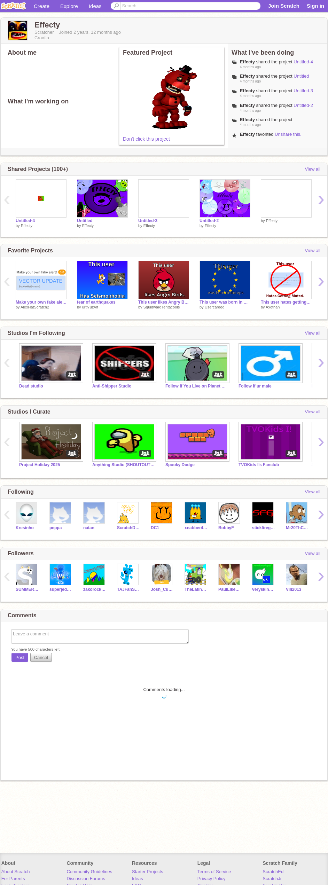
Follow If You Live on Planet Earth (196, 386)
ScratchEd (273, 871)
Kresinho (25, 527)
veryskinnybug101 (263, 589)
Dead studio (31, 386)
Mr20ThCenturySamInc (297, 527)
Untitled (301, 76)
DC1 (155, 527)
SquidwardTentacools (161, 307)
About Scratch (15, 871)
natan (88, 527)
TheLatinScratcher (196, 589)
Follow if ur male (255, 386)
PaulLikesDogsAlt (230, 589)
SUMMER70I (27, 589)
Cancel (41, 657)
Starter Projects (147, 871)
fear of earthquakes (96, 302)
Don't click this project (146, 139)
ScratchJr (272, 878)
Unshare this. (288, 134)
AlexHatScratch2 (35, 307)
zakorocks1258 (95, 589)
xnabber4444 (196, 527)
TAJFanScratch (128, 589)
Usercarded (215, 307)
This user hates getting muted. (286, 302)
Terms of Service (214, 871)
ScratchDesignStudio (128, 527)
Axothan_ (274, 307)
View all (312, 169)
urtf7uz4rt (90, 307)
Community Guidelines (89, 871)
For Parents (13, 878)
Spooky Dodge (180, 464)
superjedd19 (61, 589)
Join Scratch (283, 6)
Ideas (95, 6)
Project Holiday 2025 (39, 464)
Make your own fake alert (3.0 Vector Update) (41, 302)
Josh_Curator (162, 589)
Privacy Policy (211, 878)
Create (41, 6)
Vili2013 (293, 589)
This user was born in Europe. (225, 302)
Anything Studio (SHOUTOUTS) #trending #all (123, 464)
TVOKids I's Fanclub (259, 464)
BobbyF (226, 527)
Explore (69, 6)
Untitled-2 (303, 105)
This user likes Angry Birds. (163, 302)
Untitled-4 (303, 61)
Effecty (26, 226)
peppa (55, 527)
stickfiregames (263, 527)
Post (19, 657)
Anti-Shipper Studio (112, 386)
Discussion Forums (86, 878)
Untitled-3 (303, 90)
